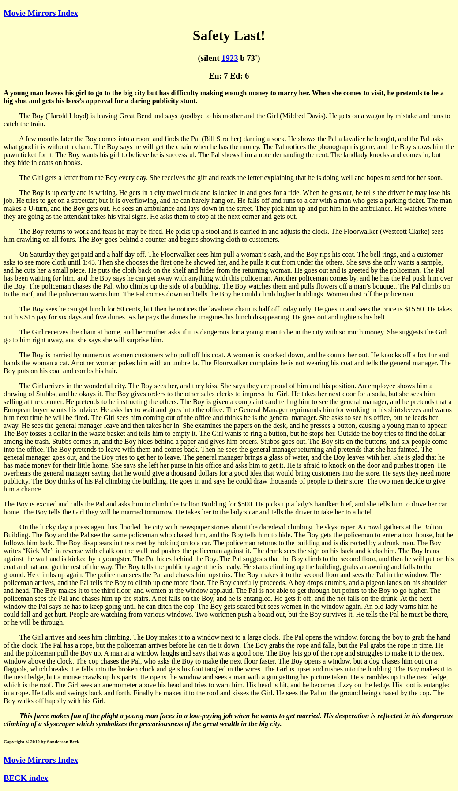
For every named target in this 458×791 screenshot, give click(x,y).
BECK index (26, 778)
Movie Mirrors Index (41, 13)
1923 (229, 58)
